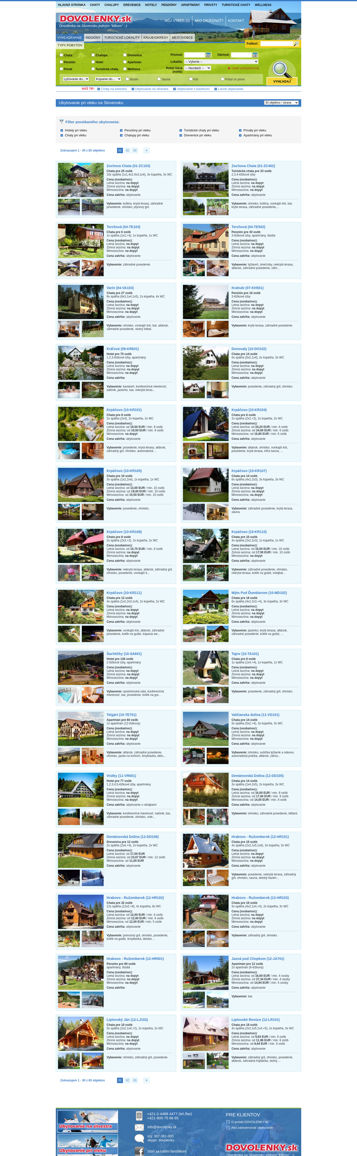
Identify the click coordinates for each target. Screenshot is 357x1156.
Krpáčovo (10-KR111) (124, 593)
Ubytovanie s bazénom (193, 89)
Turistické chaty (236, 5)
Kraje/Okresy (156, 37)
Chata (68, 55)
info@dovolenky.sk (162, 1127)
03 (134, 150)
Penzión (69, 62)
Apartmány (190, 5)
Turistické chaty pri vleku (201, 130)
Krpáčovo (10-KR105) (124, 471)
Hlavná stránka (72, 5)
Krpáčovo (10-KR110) (249, 532)
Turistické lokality (122, 37)
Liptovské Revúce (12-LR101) (256, 1020)
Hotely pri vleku (76, 130)
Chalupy (112, 5)
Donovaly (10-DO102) (249, 349)
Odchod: (223, 55)
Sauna (166, 79)
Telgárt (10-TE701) (121, 715)
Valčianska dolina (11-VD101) (255, 715)
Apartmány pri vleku (257, 135)
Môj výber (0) (177, 21)
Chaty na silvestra (113, 89)
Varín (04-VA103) (120, 288)
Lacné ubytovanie (230, 89)
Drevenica (134, 55)
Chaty (95, 5)
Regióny (93, 37)
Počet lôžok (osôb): (174, 69)
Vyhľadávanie (70, 37)
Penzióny (169, 5)
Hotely (151, 5)
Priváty (210, 5)
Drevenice (132, 5)
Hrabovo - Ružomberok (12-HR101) (260, 837)
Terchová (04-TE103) (123, 227)
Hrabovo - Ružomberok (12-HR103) (260, 898)
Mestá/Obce (182, 37)
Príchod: (177, 55)
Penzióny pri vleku (137, 130)
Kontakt (236, 21)
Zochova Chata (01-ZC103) (128, 166)
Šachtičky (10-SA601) (124, 654)
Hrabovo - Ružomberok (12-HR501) (135, 959)
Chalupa (101, 55)
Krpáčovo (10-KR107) (249, 471)
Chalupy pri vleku (136, 135)
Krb (195, 79)
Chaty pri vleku (75, 135)
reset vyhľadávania (245, 68)
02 (127, 150)
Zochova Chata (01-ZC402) (253, 166)
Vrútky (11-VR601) (121, 776)
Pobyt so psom (235, 79)
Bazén (134, 79)
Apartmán (134, 62)
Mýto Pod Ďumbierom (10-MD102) (259, 593)
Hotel (99, 62)
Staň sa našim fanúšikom (167, 1151)
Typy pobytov (70, 45)
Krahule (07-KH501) (248, 288)
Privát (68, 69)
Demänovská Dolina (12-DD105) (258, 776)
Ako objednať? (209, 21)
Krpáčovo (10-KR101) (124, 410)
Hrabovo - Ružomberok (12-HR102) (135, 898)
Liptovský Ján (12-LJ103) (127, 1020)
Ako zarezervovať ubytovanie (252, 1127)
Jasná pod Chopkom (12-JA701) (258, 959)
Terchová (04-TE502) (248, 227)
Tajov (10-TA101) (245, 654)
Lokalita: (177, 61)
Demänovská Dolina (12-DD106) (133, 837)
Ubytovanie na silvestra (151, 89)
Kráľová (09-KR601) (123, 349)
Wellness (263, 5)
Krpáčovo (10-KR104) (249, 410)
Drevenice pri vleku (197, 135)
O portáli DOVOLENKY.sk (249, 1122)
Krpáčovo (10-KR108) (124, 532)
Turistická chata (107, 69)
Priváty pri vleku (254, 130)
